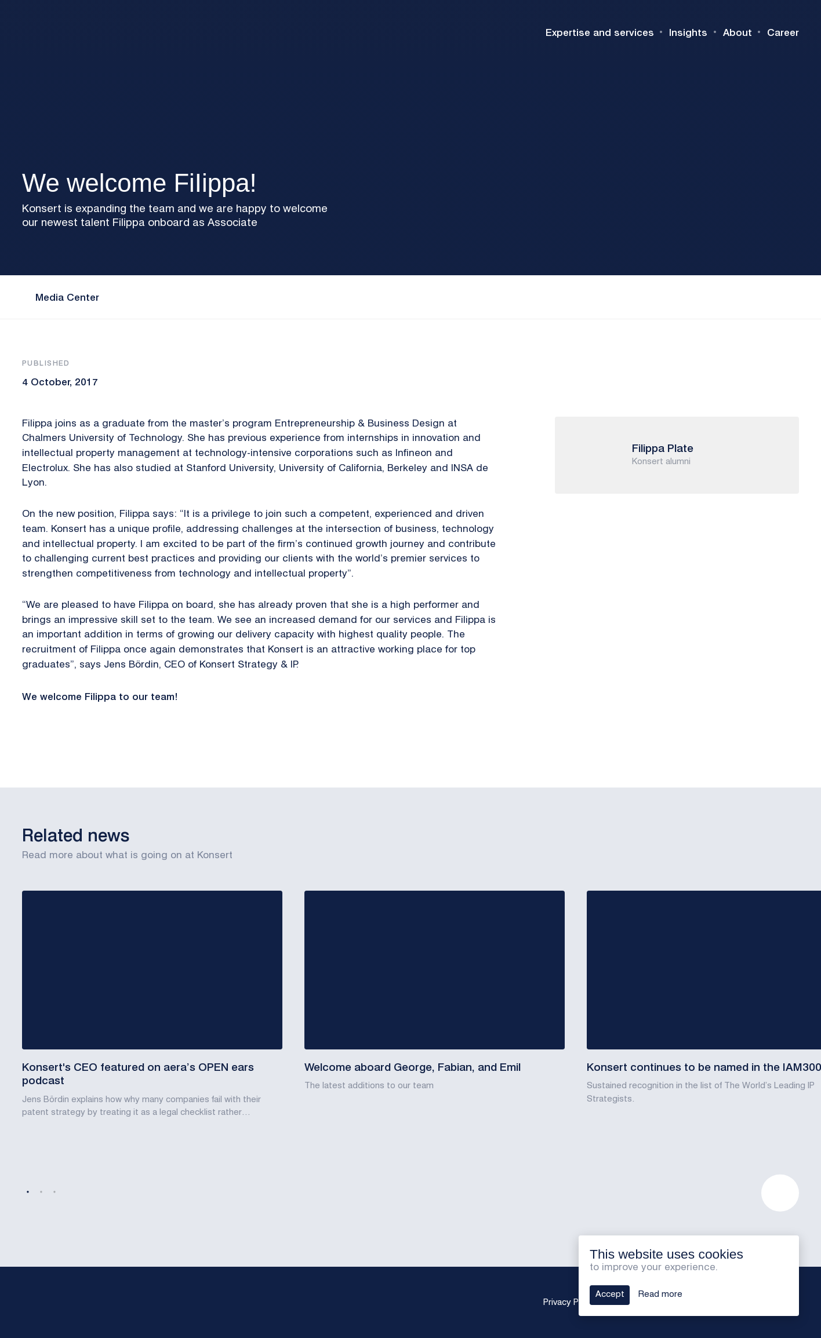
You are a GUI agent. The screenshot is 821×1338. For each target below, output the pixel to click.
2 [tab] (41, 1192)
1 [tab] (28, 1192)
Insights (688, 32)
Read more (660, 1294)
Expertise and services (600, 32)
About (737, 32)
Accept (609, 1294)
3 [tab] (54, 1192)
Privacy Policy (570, 1302)
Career (783, 32)
